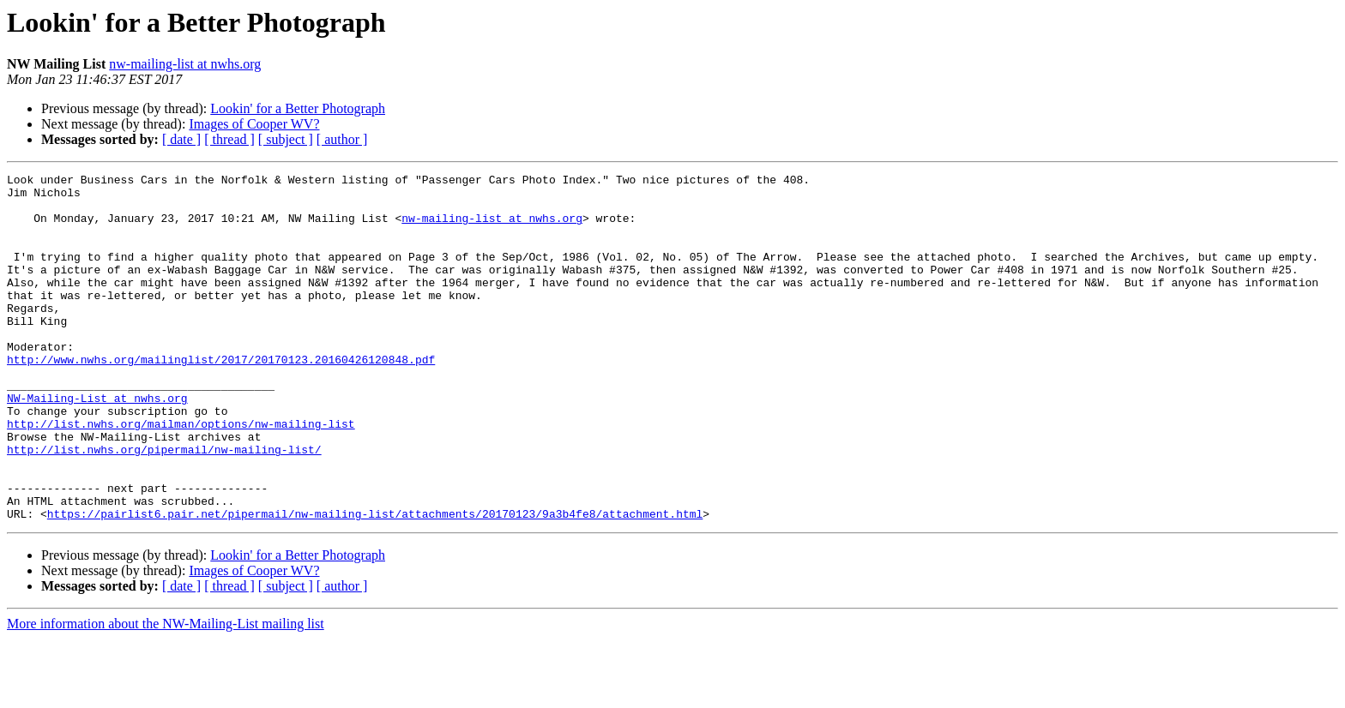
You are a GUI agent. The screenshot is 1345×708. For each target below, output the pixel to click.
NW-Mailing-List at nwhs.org (97, 444)
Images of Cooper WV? (254, 124)
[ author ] (342, 139)
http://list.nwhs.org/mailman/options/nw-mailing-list (181, 475)
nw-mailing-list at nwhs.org (185, 64)
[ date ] (181, 139)
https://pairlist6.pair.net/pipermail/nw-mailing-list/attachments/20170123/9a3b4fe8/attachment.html (375, 583)
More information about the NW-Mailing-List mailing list (165, 693)
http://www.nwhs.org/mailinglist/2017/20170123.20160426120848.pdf (221, 397)
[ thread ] (229, 139)
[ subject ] (285, 139)
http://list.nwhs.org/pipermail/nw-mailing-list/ (164, 505)
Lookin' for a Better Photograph (297, 108)
